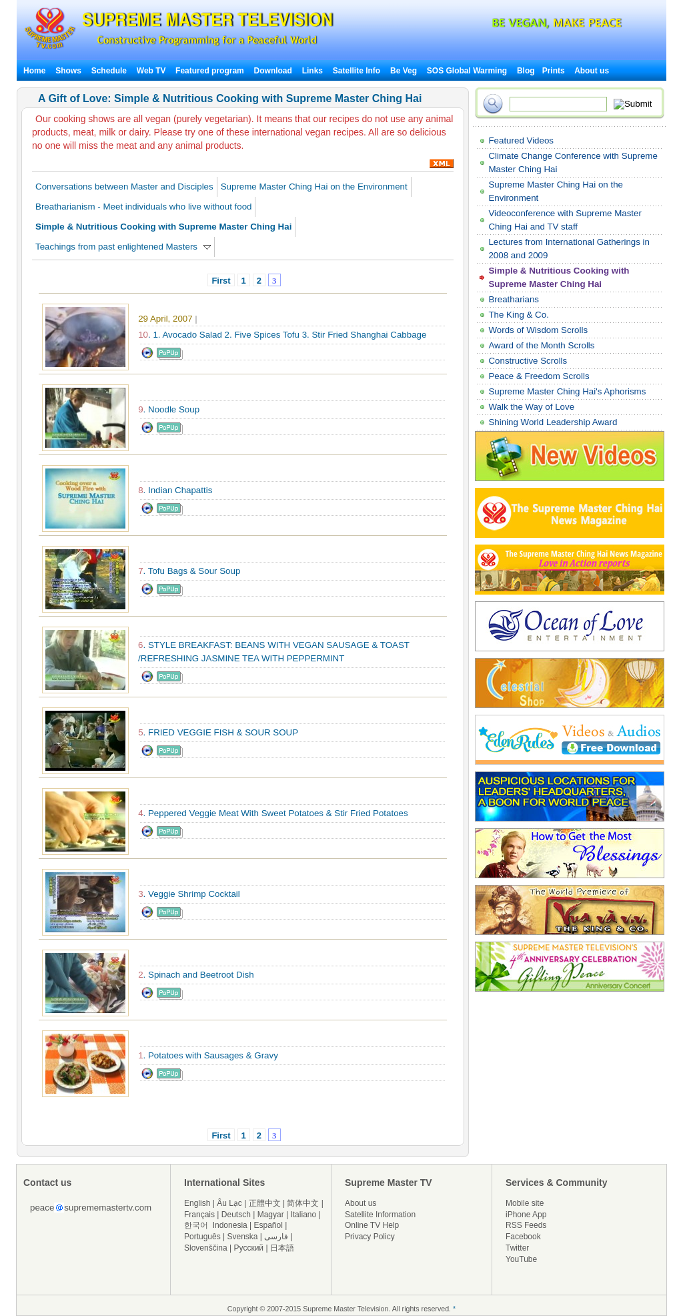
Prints (554, 70)
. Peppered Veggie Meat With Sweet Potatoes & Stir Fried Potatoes (273, 813)
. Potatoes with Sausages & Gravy (208, 1055)
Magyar (270, 1214)
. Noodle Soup (168, 409)
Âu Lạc (229, 1203)
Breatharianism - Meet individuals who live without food (143, 207)
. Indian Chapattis (175, 490)
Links (312, 70)
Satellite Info (356, 70)
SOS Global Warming (467, 70)
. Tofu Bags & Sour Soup (189, 571)
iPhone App (526, 1214)
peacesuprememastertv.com (90, 1208)
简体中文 (303, 1203)
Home (34, 70)
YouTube (521, 1259)
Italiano (303, 1214)
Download (273, 70)
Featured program (209, 70)
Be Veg (403, 70)
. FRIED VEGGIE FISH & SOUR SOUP (218, 732)
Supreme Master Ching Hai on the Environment (314, 187)
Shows (68, 70)
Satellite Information (380, 1214)
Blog (526, 70)
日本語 (282, 1248)
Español (268, 1225)
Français (199, 1214)
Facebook (523, 1236)
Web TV (152, 70)
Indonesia (230, 1225)
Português (202, 1236)
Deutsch (236, 1214)
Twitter (517, 1248)
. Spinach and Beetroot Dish (195, 975)
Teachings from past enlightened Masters (123, 247)
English (197, 1203)
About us (591, 70)
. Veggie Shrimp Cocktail (189, 894)
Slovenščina (205, 1248)
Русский (249, 1248)
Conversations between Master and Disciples (124, 187)
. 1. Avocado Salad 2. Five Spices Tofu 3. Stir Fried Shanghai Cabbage (282, 335)
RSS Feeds (526, 1225)
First (220, 281)
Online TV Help (372, 1225)
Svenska (242, 1236)
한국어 (196, 1225)
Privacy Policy (370, 1236)
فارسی (276, 1236)
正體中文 (265, 1203)
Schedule (109, 70)
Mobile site (525, 1203)
